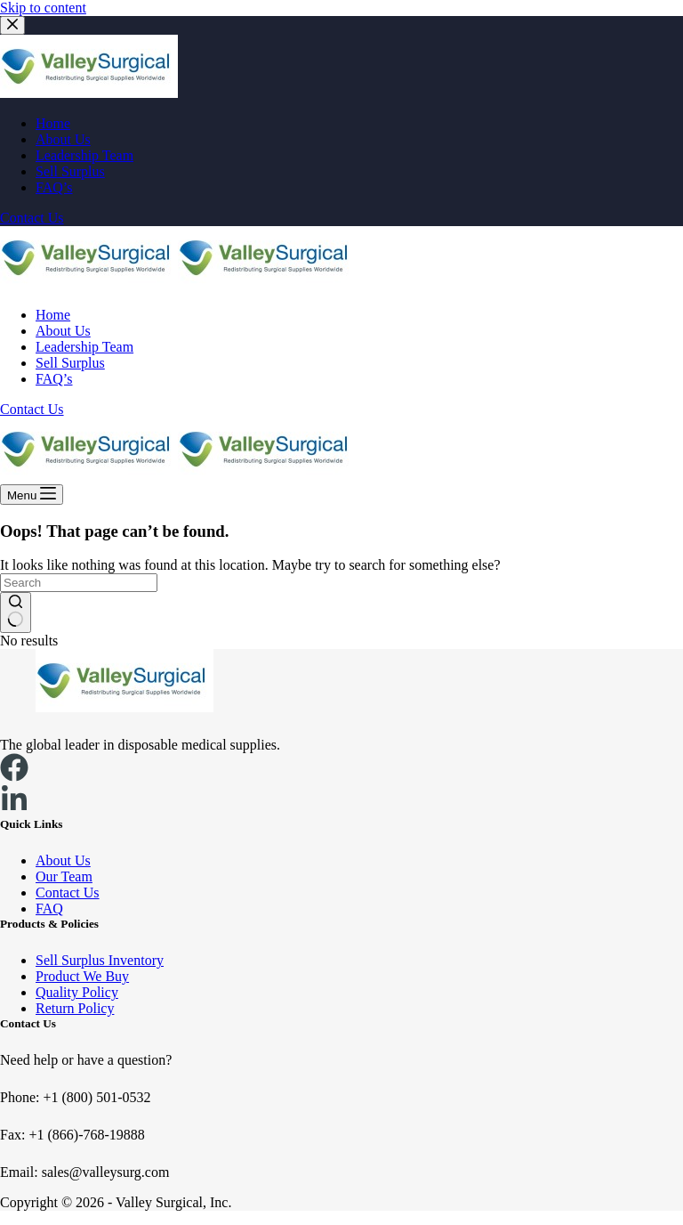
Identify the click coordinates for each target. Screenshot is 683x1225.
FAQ (49, 908)
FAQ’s (54, 378)
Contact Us (32, 409)
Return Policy (75, 1008)
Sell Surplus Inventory (100, 960)
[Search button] (15, 612)
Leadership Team (84, 346)
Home (53, 314)
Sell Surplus (70, 362)
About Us (63, 330)
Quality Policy (77, 992)
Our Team (64, 876)
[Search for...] (78, 582)
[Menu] (31, 494)
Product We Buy (82, 976)
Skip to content (43, 7)
